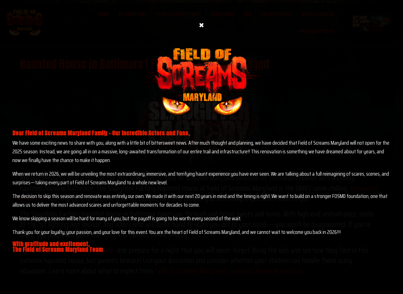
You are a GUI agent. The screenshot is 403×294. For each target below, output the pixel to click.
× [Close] (201, 21)
